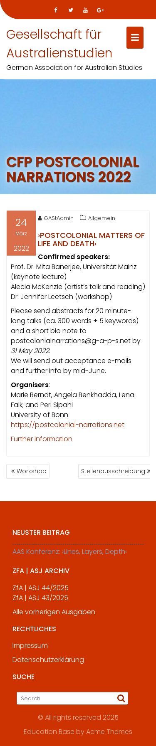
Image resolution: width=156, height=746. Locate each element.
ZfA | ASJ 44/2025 (40, 590)
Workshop (32, 471)
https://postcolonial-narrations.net (67, 425)
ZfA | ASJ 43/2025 (40, 600)
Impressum (30, 648)
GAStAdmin (56, 219)
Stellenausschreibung (113, 471)
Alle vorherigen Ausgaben (53, 615)
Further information (41, 440)
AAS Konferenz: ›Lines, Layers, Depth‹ (69, 554)
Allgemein (101, 219)
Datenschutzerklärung (48, 662)
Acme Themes (109, 731)
